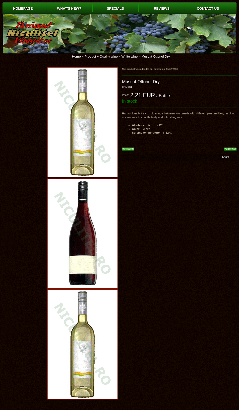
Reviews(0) (128, 149)
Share (225, 157)
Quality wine (109, 56)
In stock (129, 101)
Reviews (162, 8)
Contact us (208, 8)
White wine (129, 56)
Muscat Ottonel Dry (155, 56)
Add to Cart (230, 149)
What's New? (69, 8)
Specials (115, 8)
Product (90, 56)
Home (76, 56)
